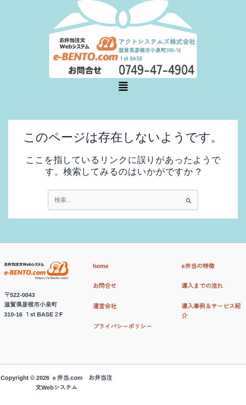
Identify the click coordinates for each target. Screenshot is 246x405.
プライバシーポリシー (122, 326)
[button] (123, 87)
